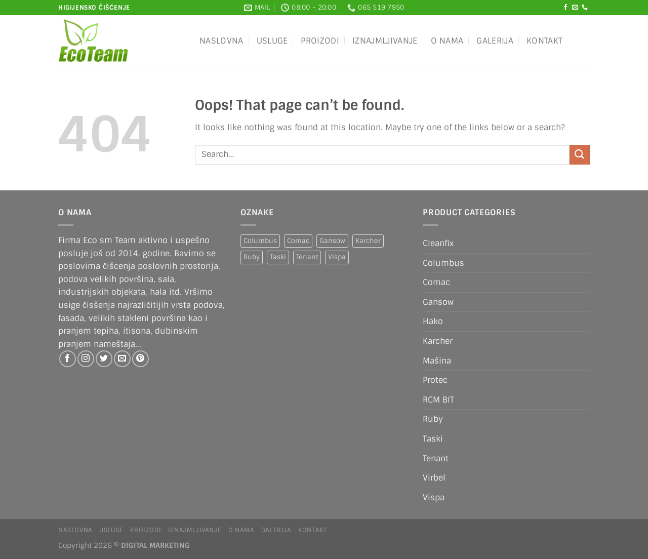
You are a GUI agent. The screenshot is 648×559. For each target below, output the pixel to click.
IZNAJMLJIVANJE (384, 40)
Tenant (436, 458)
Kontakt (544, 40)
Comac (436, 282)
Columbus (443, 263)
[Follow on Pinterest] (140, 358)
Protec (435, 380)
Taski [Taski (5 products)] (278, 257)
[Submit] (580, 155)
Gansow (438, 302)
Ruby (433, 419)
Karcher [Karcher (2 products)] (368, 240)
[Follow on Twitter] (104, 358)
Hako (433, 321)
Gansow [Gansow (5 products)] (332, 240)
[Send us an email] (575, 7)
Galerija (494, 40)
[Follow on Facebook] (565, 7)
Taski (433, 438)
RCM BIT (438, 399)
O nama (447, 40)
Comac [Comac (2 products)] (298, 240)
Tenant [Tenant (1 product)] (307, 257)
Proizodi (320, 40)
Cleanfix (438, 243)
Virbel (434, 477)
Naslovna (221, 40)
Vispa (433, 497)
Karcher (438, 341)
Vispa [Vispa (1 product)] (337, 257)
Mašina (437, 360)
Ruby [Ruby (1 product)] (252, 257)
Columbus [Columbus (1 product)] (260, 240)
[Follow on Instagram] (85, 358)
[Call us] (585, 7)
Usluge (272, 40)
